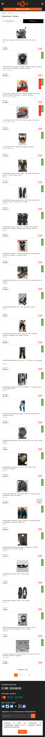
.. (24, 675)
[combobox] (12, 21)
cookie (23, 725)
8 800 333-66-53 (11, 688)
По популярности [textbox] (8, 21)
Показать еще (22, 669)
